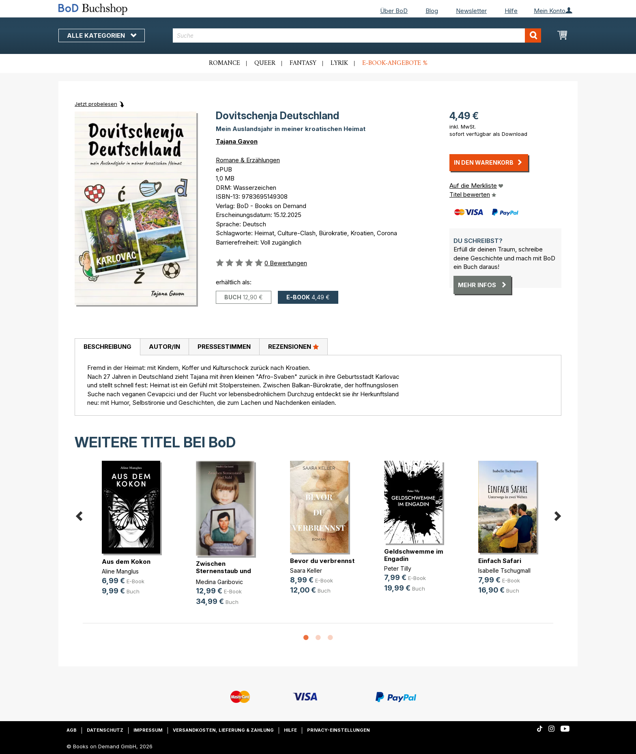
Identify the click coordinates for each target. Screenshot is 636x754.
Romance (224, 63)
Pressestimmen (224, 346)
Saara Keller (306, 570)
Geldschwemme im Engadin (413, 555)
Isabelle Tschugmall (504, 570)
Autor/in (164, 346)
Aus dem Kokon (126, 561)
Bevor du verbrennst (322, 561)
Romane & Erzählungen (248, 160)
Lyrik (339, 63)
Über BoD (394, 11)
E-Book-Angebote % (395, 63)
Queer (264, 63)
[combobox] (357, 35)
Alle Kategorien (101, 35)
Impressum (148, 730)
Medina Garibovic (219, 581)
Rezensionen (293, 346)
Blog (431, 11)
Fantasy (303, 63)
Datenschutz (105, 730)
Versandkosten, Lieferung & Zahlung (223, 730)
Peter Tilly (397, 568)
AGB (72, 730)
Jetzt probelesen (96, 104)
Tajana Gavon (237, 141)
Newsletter (471, 11)
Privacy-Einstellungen (338, 730)
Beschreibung (107, 346)
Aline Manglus (120, 571)
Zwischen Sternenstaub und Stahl (223, 571)
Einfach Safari (499, 561)
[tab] (107, 347)
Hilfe (511, 11)
